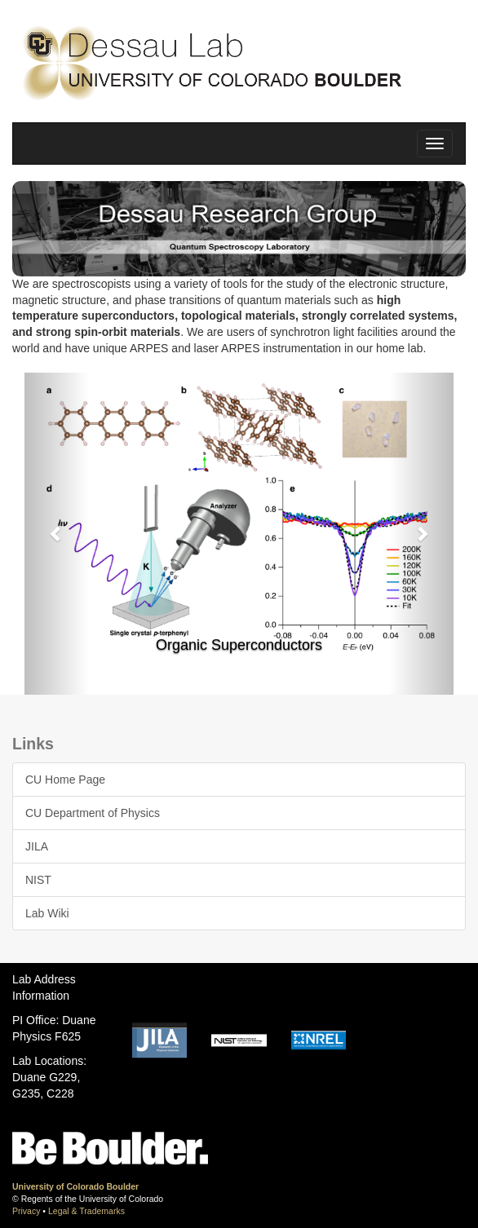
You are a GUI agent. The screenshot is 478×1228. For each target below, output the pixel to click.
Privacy (26, 1211)
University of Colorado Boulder (75, 1186)
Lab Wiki (47, 913)
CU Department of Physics (92, 812)
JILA (36, 846)
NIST (38, 879)
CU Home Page (65, 779)
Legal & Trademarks (86, 1211)
